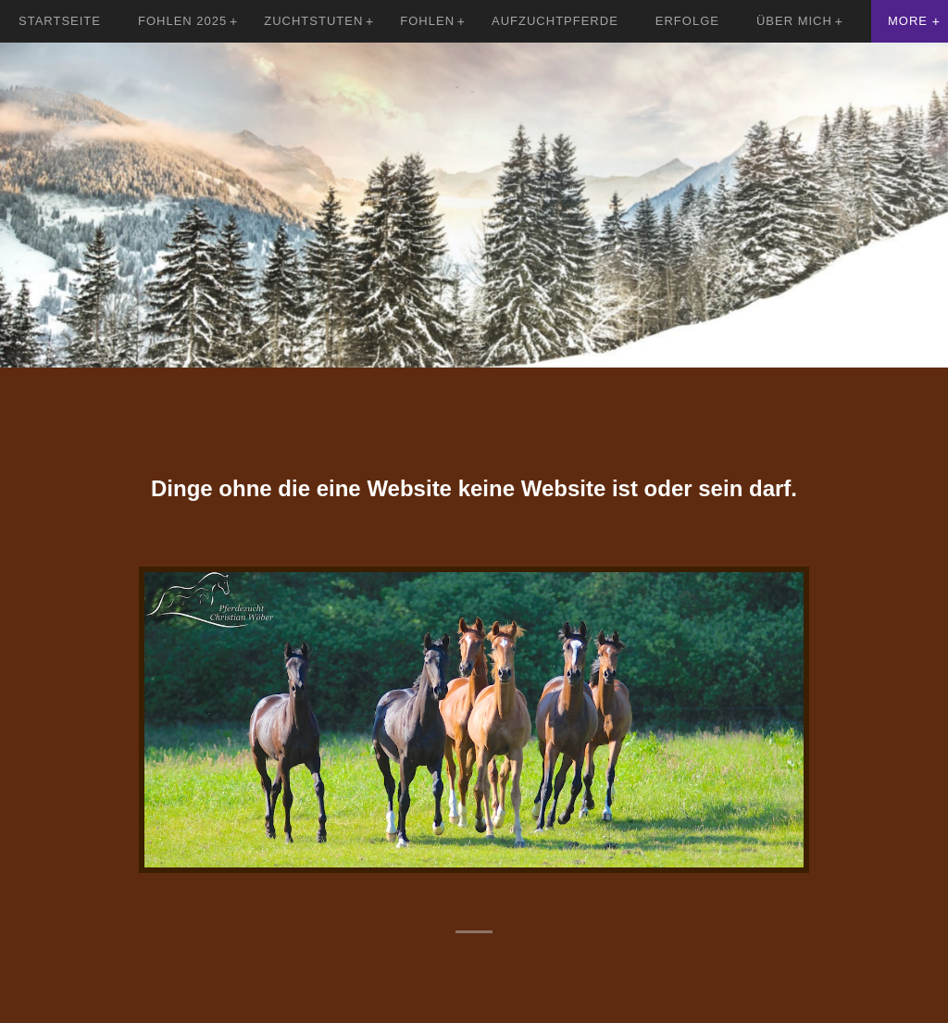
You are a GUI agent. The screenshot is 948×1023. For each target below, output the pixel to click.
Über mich (794, 21)
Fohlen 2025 (182, 21)
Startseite (60, 21)
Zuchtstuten (313, 21)
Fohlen (427, 21)
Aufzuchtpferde (555, 21)
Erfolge (687, 21)
